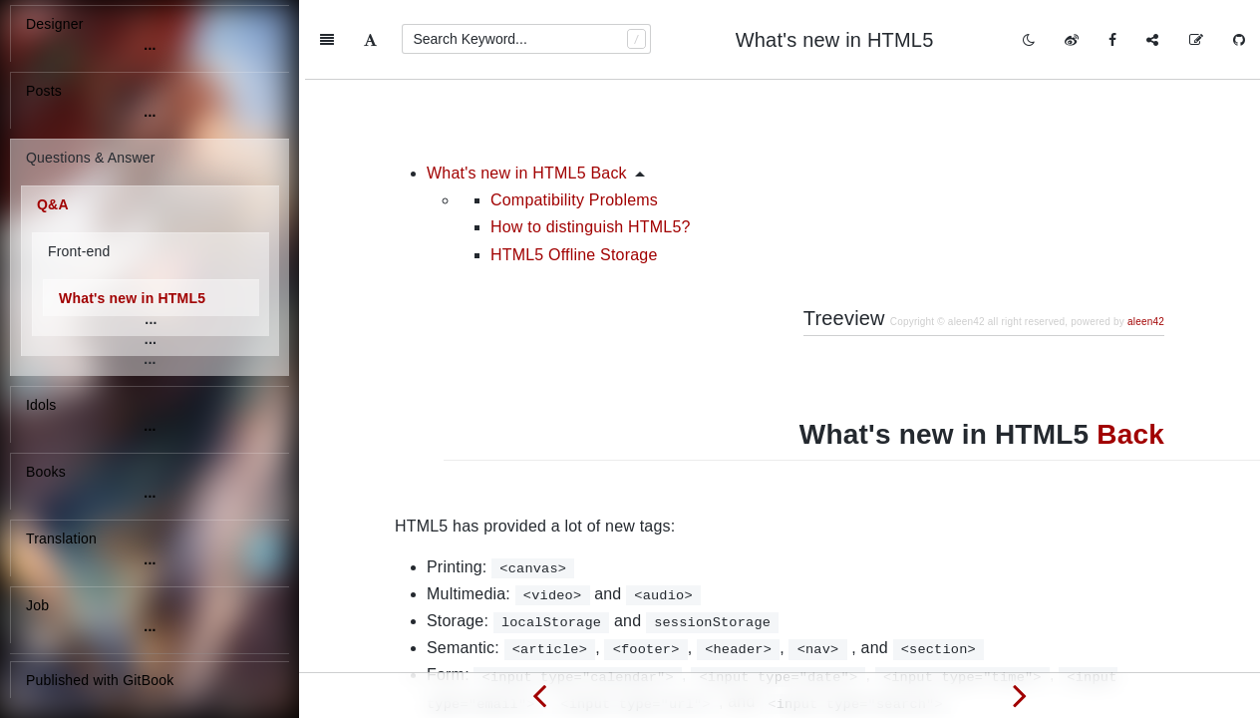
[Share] (1152, 40)
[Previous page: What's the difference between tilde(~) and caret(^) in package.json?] (539, 695)
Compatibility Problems (574, 120)
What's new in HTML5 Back (527, 93)
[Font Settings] (370, 40)
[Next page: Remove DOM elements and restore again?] (1020, 695)
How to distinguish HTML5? (590, 147)
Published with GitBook (99, 680)
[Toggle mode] (1029, 40)
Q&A (53, 204)
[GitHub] (1239, 40)
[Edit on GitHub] (1196, 40)
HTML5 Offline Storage (574, 175)
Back (1130, 354)
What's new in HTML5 (132, 298)
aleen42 (1145, 241)
